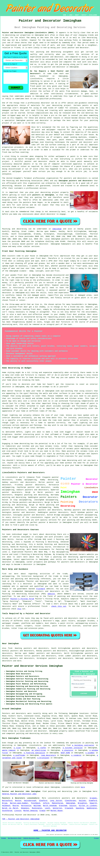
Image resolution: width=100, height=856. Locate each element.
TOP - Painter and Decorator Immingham (20, 819)
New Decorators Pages (14, 838)
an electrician (39, 750)
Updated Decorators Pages (31, 838)
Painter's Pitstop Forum (22, 599)
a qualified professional (49, 99)
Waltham (37, 806)
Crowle (42, 811)
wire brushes (37, 140)
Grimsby (93, 798)
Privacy (96, 838)
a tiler (17, 748)
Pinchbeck (35, 803)
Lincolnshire (54, 798)
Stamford (93, 801)
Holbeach (6, 806)
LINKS (70, 15)
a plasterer (67, 750)
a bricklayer (43, 758)
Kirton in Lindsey (88, 806)
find (10, 648)
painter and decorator (38, 120)
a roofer (42, 748)
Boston (18, 801)
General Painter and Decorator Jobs (19, 794)
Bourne (16, 806)
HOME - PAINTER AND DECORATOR (50, 830)
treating (53, 110)
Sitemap (3, 838)
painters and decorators (75, 178)
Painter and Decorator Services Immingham (32, 666)
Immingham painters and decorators (76, 181)
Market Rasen (57, 811)
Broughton (82, 803)
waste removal (9, 750)
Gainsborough (30, 801)
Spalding (80, 808)
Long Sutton (56, 801)
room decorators (48, 755)
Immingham (56, 229)
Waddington (92, 808)
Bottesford (7, 801)
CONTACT (84, 15)
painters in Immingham (43, 195)
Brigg (4, 803)
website (51, 594)
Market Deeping (30, 811)
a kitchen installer (73, 748)
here (83, 787)
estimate (30, 207)
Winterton (57, 808)
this (19, 609)
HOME (64, 15)
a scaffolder (19, 755)
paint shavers (66, 140)
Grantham (63, 806)
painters (27, 202)
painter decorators (48, 497)
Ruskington (37, 808)
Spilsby (82, 801)
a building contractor (83, 745)
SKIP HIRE (65, 753)
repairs (14, 150)
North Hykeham (50, 806)
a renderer (76, 755)
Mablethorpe (57, 803)
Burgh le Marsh (10, 808)
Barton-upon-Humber (19, 803)
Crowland (69, 808)
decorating (92, 38)
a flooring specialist (34, 753)
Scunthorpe (7, 811)
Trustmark (40, 589)
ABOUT (77, 15)
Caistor (72, 806)
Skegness (25, 808)
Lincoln (17, 811)
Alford (46, 803)
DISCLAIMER (93, 15)
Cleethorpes (70, 801)
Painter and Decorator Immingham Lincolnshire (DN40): (28, 33)
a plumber (90, 753)
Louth (47, 808)
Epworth (93, 803)
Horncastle (26, 806)
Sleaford (43, 801)
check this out (58, 606)
